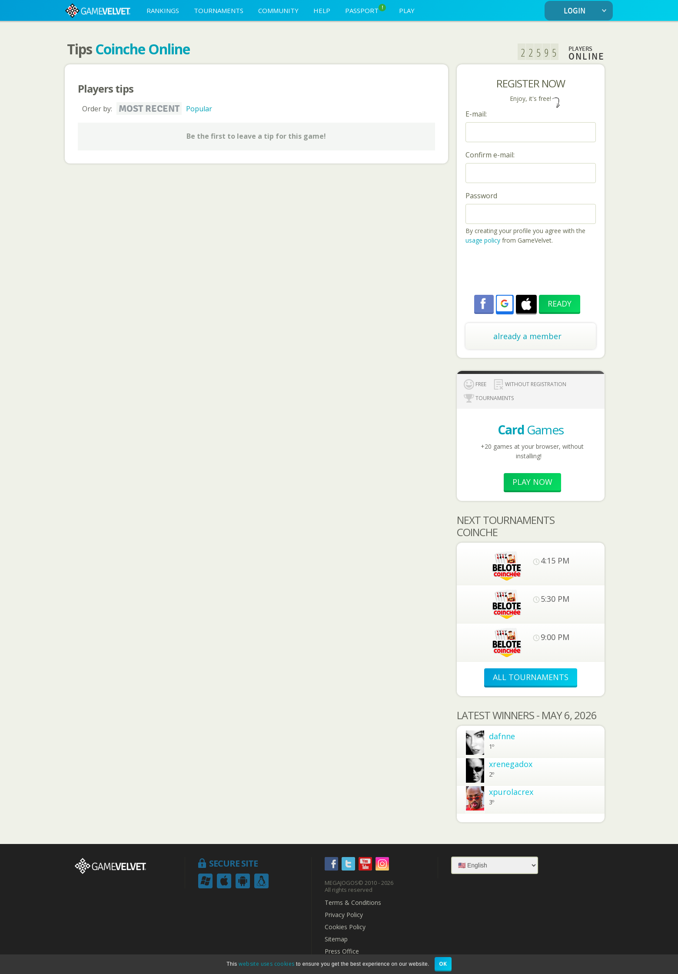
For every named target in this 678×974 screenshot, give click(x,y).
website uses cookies (266, 963)
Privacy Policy (344, 914)
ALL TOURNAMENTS (530, 677)
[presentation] (531, 271)
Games (531, 429)
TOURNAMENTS (218, 10)
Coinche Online (142, 49)
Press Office (342, 951)
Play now (532, 482)
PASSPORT (365, 9)
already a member (527, 336)
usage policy (482, 240)
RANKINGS (162, 10)
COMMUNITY (278, 10)
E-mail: (476, 114)
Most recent (149, 109)
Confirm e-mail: (490, 155)
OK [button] (443, 963)
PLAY (407, 10)
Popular (199, 108)
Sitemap (336, 939)
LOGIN (587, 11)
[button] (504, 303)
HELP (321, 10)
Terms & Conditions (353, 902)
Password (481, 195)
